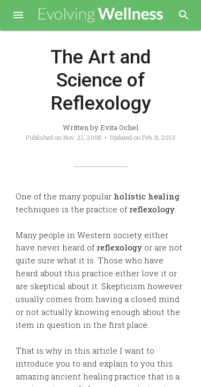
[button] (18, 16)
